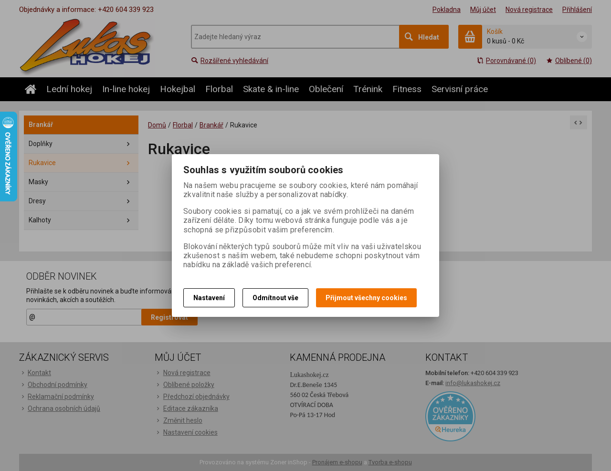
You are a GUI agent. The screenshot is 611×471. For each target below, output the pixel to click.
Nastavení (209, 298)
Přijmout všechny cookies (366, 298)
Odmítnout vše (275, 298)
